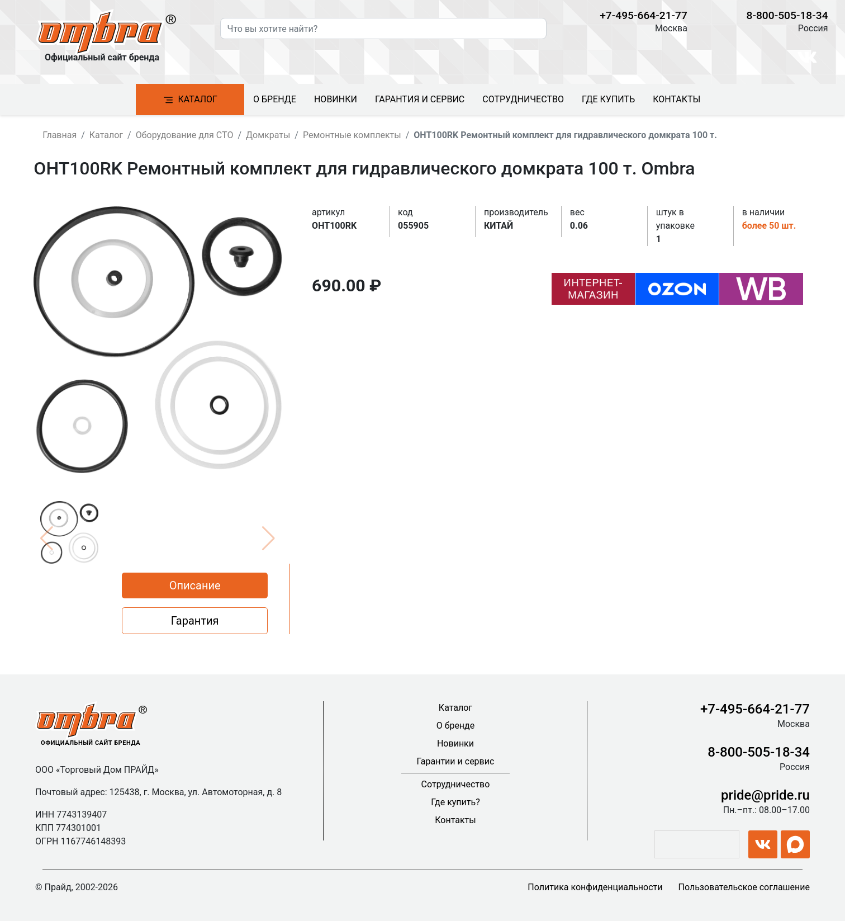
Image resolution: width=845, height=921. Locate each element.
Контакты (676, 99)
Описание (195, 585)
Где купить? (455, 802)
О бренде (274, 99)
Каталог (190, 100)
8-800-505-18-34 (787, 15)
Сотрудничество (523, 99)
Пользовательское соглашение (744, 887)
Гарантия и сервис (419, 99)
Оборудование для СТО (185, 135)
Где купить (608, 99)
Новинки (335, 99)
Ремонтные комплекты (352, 135)
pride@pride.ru (765, 795)
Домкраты (268, 135)
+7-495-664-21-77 (643, 15)
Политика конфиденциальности (595, 887)
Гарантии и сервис (456, 761)
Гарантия (195, 620)
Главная (59, 135)
